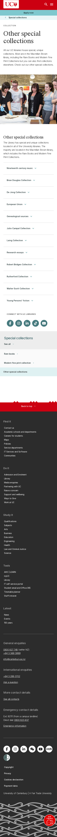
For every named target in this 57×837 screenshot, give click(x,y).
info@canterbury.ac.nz (14, 659)
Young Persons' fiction (20, 300)
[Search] (46, 5)
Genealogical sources (20, 216)
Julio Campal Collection (21, 228)
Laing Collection (17, 240)
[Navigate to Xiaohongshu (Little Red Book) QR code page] (49, 749)
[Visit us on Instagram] (18, 323)
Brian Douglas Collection (21, 180)
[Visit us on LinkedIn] (27, 323)
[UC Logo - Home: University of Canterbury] (11, 4)
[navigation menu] (52, 5)
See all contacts (11, 699)
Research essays (17, 252)
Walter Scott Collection (20, 288)
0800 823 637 (21, 720)
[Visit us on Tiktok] (35, 323)
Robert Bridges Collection (22, 264)
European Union (17, 204)
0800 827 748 (10, 649)
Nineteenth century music (22, 168)
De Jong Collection (18, 192)
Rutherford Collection (20, 276)
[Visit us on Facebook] (10, 323)
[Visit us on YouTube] (44, 323)
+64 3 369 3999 (12, 653)
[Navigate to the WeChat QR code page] (32, 749)
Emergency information (14, 725)
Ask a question (10, 682)
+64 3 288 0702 (11, 676)
